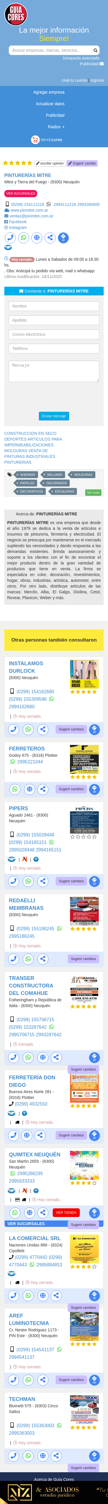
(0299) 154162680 (35, 691)
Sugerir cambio (82, 163)
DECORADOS (56, 483)
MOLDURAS (83, 474)
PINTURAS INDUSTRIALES (29, 456)
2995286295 (30, 1173)
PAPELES (27, 483)
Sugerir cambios (71, 729)
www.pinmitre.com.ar (29, 210)
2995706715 (22, 1034)
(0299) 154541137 (35, 1349)
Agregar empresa (49, 92)
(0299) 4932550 (31, 1104)
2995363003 (22, 1433)
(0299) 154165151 (28, 842)
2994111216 (65, 204)
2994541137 (22, 1357)
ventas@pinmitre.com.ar (31, 216)
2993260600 (88, 204)
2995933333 (22, 1181)
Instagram (18, 227)
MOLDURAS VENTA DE (26, 450)
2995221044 (30, 761)
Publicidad (92, 63)
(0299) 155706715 (35, 1019)
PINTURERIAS (17, 462)
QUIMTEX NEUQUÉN (34, 1155)
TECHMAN (22, 1399)
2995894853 (49, 1264)
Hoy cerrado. (27, 716)
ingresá (97, 80)
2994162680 (22, 706)
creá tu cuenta (74, 80)
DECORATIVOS (31, 491)
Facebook (17, 221)
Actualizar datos (50, 103)
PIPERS (18, 808)
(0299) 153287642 (28, 1027)
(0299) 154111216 (27, 204)
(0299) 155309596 (28, 699)
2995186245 (22, 936)
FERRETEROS (27, 749)
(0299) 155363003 (35, 1425)
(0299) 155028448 (35, 834)
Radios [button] (56, 126)
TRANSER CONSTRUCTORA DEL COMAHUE (31, 985)
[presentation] (52, 397)
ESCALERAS (64, 491)
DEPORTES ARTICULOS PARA (33, 439)
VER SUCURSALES (20, 193)
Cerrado (23, 1044)
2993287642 (48, 1034)
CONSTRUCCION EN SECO (30, 433)
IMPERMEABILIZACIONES (29, 445)
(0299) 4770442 (31, 1257)
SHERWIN (27, 474)
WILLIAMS (54, 474)
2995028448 (22, 849)
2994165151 (48, 849)
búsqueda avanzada (81, 58)
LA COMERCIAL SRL (35, 1238)
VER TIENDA (66, 1213)
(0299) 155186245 (35, 928)
